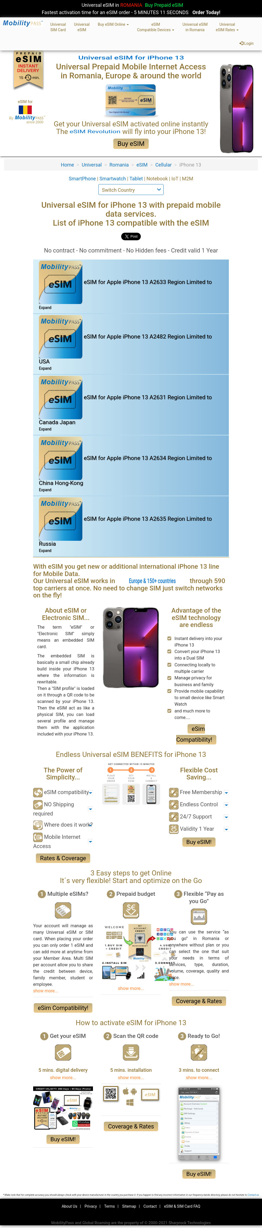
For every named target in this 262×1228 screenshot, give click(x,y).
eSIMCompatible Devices (155, 27)
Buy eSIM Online (113, 24)
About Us (69, 1206)
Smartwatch (113, 178)
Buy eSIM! (199, 842)
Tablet (136, 178)
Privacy (91, 1206)
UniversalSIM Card (58, 27)
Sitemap (129, 1206)
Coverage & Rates (199, 1001)
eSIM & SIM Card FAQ (182, 1206)
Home (67, 165)
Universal (92, 165)
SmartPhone (83, 178)
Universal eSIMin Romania (195, 27)
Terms (109, 1206)
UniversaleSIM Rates (227, 27)
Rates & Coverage (63, 858)
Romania (119, 165)
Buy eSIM (131, 144)
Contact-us (253, 1195)
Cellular (163, 165)
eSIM (142, 165)
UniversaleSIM (81, 27)
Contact (150, 1206)
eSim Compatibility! (63, 1008)
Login (246, 43)
